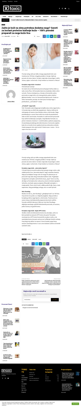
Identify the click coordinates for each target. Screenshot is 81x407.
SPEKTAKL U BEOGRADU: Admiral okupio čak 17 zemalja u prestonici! (8, 81)
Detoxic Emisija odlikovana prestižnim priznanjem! (7, 60)
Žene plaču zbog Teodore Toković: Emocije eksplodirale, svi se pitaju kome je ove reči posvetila (68, 82)
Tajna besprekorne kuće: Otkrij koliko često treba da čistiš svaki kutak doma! (8, 346)
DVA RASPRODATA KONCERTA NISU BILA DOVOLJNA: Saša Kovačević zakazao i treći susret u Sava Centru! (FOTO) (67, 387)
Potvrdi (55, 299)
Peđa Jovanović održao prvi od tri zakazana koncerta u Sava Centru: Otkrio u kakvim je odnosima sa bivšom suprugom (30, 282)
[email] (37, 299)
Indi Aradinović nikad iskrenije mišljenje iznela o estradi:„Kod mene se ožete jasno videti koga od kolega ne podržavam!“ (51, 282)
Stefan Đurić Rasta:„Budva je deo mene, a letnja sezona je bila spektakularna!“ (8, 70)
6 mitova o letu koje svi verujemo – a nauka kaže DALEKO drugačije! (8, 356)
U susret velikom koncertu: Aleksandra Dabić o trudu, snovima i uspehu (29, 20)
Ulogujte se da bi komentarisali (30, 307)
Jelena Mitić (7, 36)
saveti (39, 239)
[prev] (76, 20)
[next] (78, 20)
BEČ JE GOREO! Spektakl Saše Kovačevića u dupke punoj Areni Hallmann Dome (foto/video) (68, 71)
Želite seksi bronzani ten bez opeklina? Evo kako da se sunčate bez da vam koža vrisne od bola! (8, 323)
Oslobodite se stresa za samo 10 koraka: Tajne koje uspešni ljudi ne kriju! (8, 335)
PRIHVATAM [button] (75, 403)
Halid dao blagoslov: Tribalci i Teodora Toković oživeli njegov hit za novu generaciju (68, 43)
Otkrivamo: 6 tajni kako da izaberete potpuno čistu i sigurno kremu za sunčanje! (7, 311)
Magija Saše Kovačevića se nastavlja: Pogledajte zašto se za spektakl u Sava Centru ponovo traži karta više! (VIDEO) (68, 375)
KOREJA (29, 239)
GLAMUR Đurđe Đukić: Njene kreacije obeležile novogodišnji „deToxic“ (7, 51)
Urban (3, 24)
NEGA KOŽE (34, 239)
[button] (69, 9)
